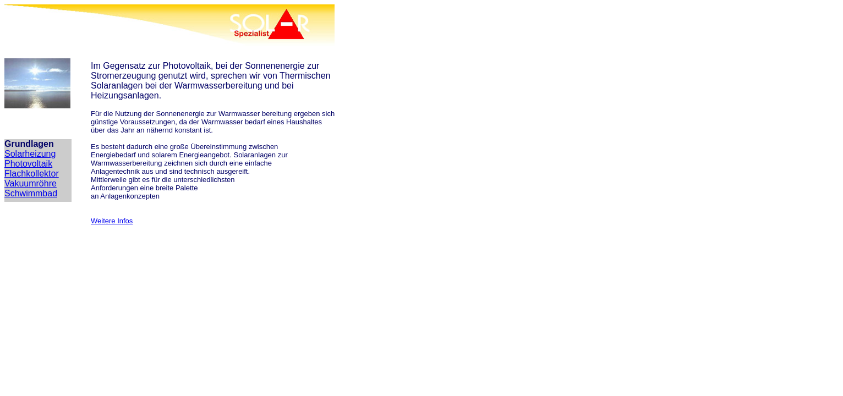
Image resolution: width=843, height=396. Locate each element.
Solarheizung (30, 153)
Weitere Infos (112, 221)
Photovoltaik (28, 163)
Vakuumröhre (30, 183)
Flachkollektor (31, 173)
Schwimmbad (30, 193)
